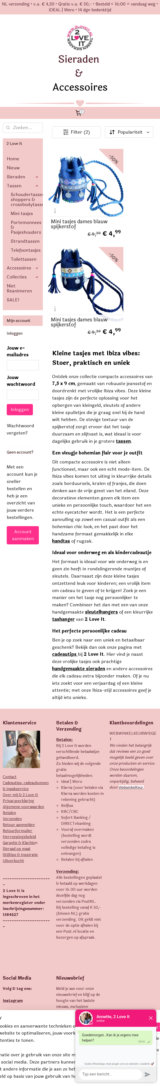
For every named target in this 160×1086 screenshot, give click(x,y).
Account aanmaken (23, 535)
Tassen (23, 185)
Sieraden (23, 176)
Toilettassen (23, 259)
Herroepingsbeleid (19, 715)
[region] (47, 1029)
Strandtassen (25, 241)
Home (13, 158)
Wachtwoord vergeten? (20, 429)
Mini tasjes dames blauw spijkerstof (71, 201)
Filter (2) (76, 132)
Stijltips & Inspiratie (20, 733)
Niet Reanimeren (19, 288)
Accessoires (23, 267)
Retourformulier (17, 709)
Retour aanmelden (19, 703)
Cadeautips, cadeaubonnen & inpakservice (26, 664)
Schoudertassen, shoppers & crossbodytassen (27, 199)
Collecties (23, 276)
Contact (9, 655)
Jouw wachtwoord (21, 381)
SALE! (13, 299)
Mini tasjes (22, 213)
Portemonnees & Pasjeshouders (26, 227)
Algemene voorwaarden (23, 685)
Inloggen (20, 409)
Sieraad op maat (16, 727)
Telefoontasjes (26, 250)
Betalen (9, 691)
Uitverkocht (13, 739)
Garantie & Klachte (19, 721)
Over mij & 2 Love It (20, 673)
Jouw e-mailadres (18, 351)
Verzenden (12, 697)
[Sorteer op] (129, 132)
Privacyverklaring (18, 679)
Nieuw (13, 167)
